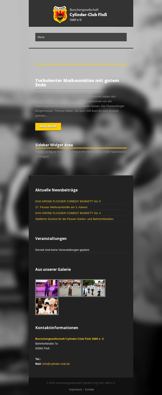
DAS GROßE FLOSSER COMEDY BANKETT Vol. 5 (68, 201)
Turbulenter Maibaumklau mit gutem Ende (77, 82)
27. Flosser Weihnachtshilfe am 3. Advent (61, 207)
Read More (48, 126)
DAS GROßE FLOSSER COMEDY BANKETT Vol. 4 (68, 213)
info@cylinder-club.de (56, 363)
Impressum (75, 389)
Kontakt (89, 389)
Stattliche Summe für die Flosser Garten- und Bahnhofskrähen (74, 219)
